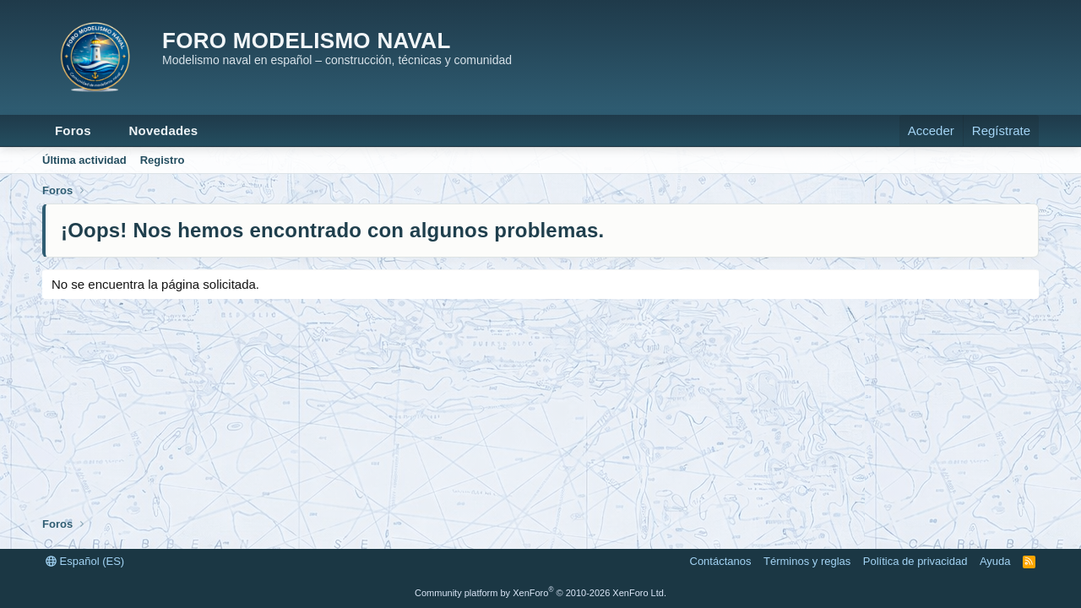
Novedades (163, 130)
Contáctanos (721, 561)
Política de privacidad (915, 561)
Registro (162, 160)
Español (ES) (85, 561)
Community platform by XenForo (540, 593)
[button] (105, 130)
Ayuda (995, 561)
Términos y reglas (806, 561)
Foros (73, 130)
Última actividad (84, 160)
